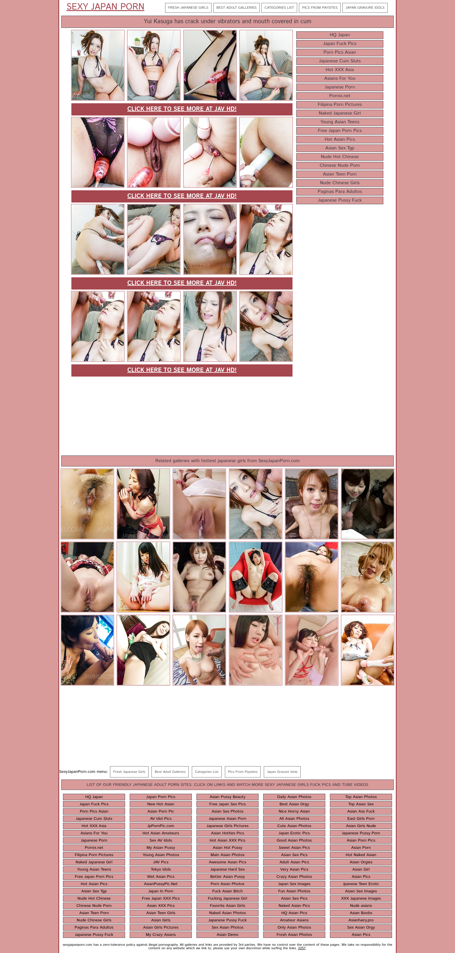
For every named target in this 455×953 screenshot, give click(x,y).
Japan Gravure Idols (365, 7)
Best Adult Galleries (236, 7)
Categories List (279, 7)
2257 (302, 948)
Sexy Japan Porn (105, 7)
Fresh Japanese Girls (188, 7)
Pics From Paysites (319, 7)
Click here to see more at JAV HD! (182, 109)
